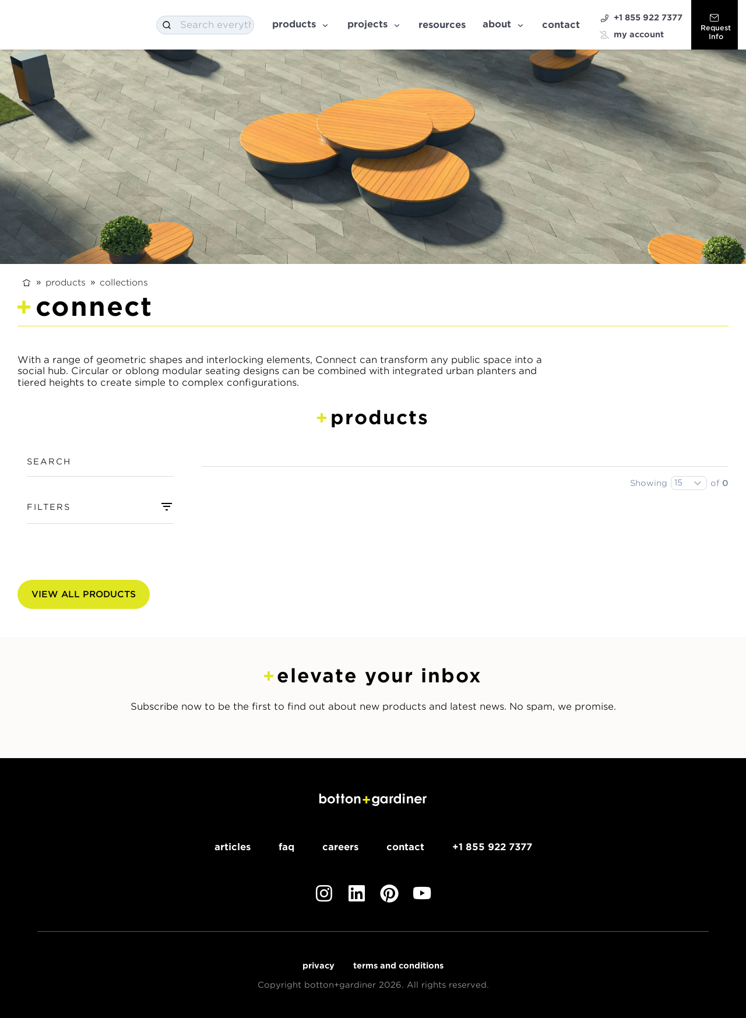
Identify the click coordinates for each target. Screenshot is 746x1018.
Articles (232, 847)
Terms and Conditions (398, 965)
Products (301, 24)
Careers (340, 847)
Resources (442, 24)
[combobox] (205, 25)
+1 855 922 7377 (641, 18)
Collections (124, 282)
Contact (561, 24)
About (504, 24)
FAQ (286, 847)
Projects (374, 24)
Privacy (318, 965)
